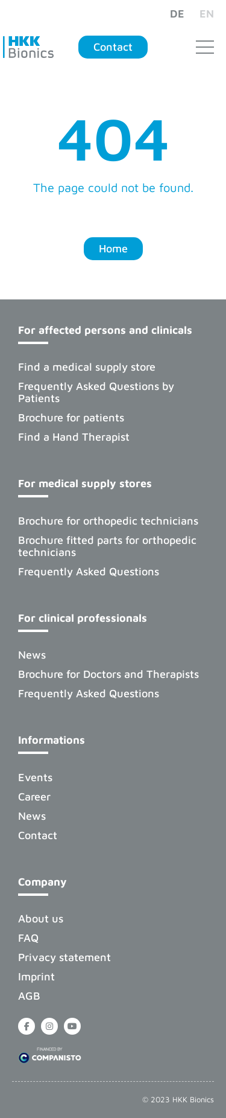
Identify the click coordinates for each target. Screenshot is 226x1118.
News (32, 654)
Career (34, 796)
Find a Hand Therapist (74, 436)
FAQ (28, 937)
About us (40, 918)
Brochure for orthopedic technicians (108, 520)
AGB (29, 995)
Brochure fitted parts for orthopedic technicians (107, 546)
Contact (37, 835)
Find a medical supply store (86, 366)
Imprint (36, 976)
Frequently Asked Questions (88, 571)
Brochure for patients (71, 417)
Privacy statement (64, 957)
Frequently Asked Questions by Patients (96, 392)
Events (35, 777)
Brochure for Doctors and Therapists (108, 674)
